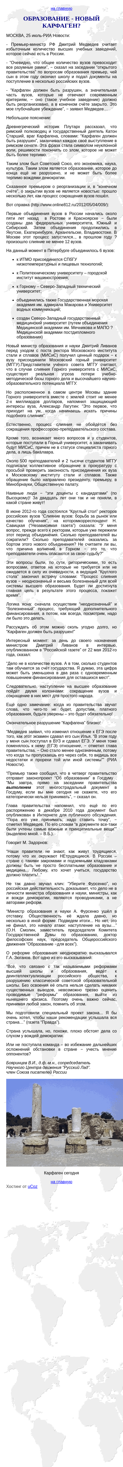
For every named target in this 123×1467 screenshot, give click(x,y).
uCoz (32, 1186)
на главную (61, 8)
